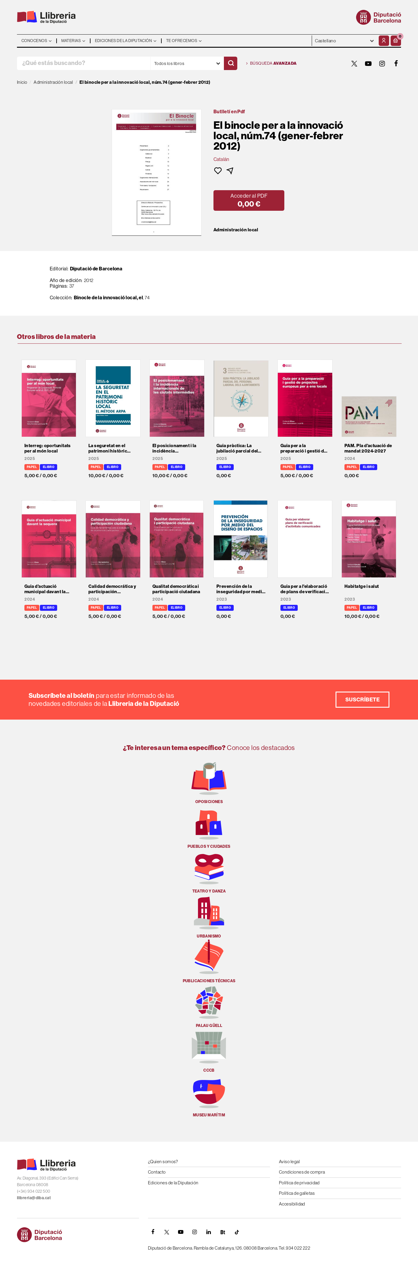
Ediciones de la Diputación (173, 1182)
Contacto (157, 1171)
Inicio (22, 82)
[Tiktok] (236, 1232)
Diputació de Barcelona (96, 269)
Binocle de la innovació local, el (108, 297)
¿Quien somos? (163, 1161)
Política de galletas (297, 1193)
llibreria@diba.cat (34, 1197)
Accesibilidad (292, 1203)
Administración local (235, 230)
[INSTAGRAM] (382, 63)
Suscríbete (362, 699)
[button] (396, 40)
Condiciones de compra (302, 1171)
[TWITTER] (354, 63)
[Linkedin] (208, 1232)
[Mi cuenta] (384, 40)
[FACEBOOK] (396, 63)
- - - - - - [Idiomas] (344, 41)
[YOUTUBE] (368, 63)
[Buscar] (230, 63)
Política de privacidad (299, 1182)
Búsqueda (271, 63)
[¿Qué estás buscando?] (83, 63)
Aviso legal (289, 1161)
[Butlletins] (222, 1232)
